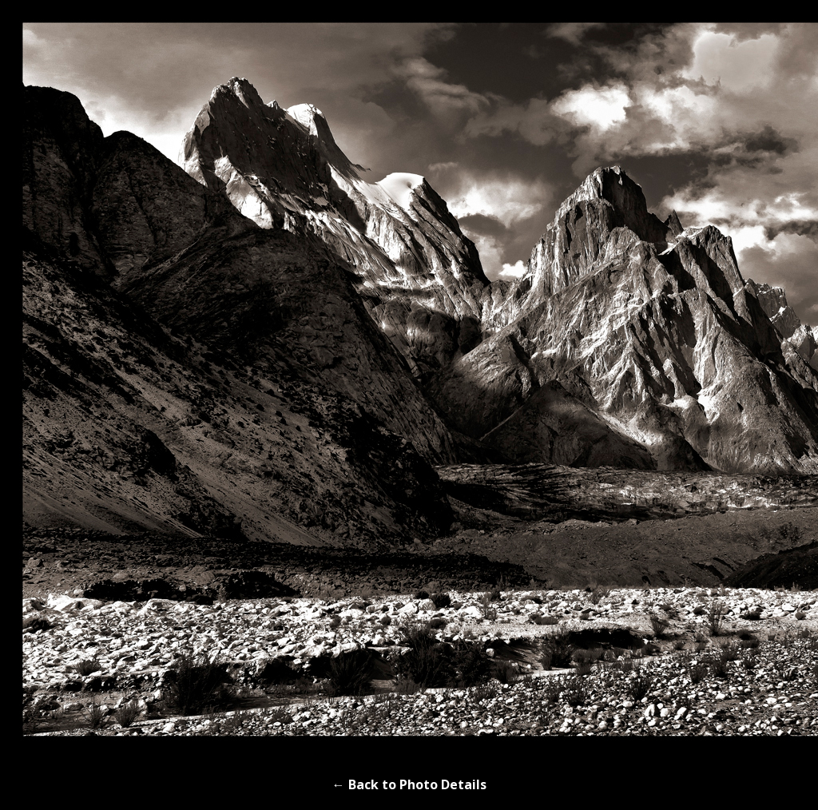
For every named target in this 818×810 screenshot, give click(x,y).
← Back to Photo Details (409, 784)
